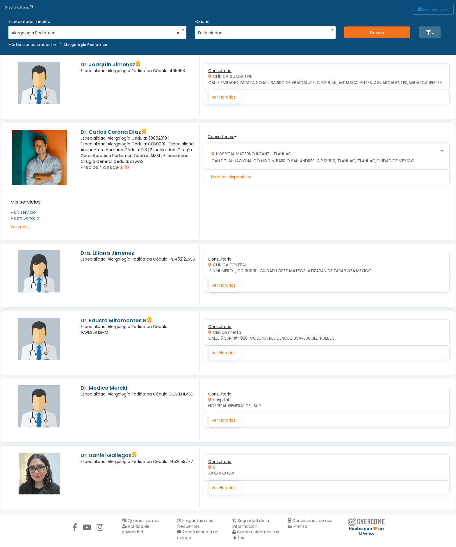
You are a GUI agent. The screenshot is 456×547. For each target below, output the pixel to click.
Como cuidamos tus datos (255, 535)
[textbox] (263, 32)
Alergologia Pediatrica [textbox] (95, 33)
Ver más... (20, 227)
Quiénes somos (140, 520)
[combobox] (95, 31)
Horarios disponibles (231, 177)
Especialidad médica (29, 21)
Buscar (377, 32)
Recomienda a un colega (197, 535)
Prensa (297, 526)
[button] (430, 32)
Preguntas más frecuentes (195, 523)
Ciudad (202, 21)
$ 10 (124, 167)
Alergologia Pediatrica (85, 44)
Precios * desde (100, 167)
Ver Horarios (223, 97)
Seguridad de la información (250, 523)
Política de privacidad (135, 529)
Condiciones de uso (310, 520)
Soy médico (433, 9)
